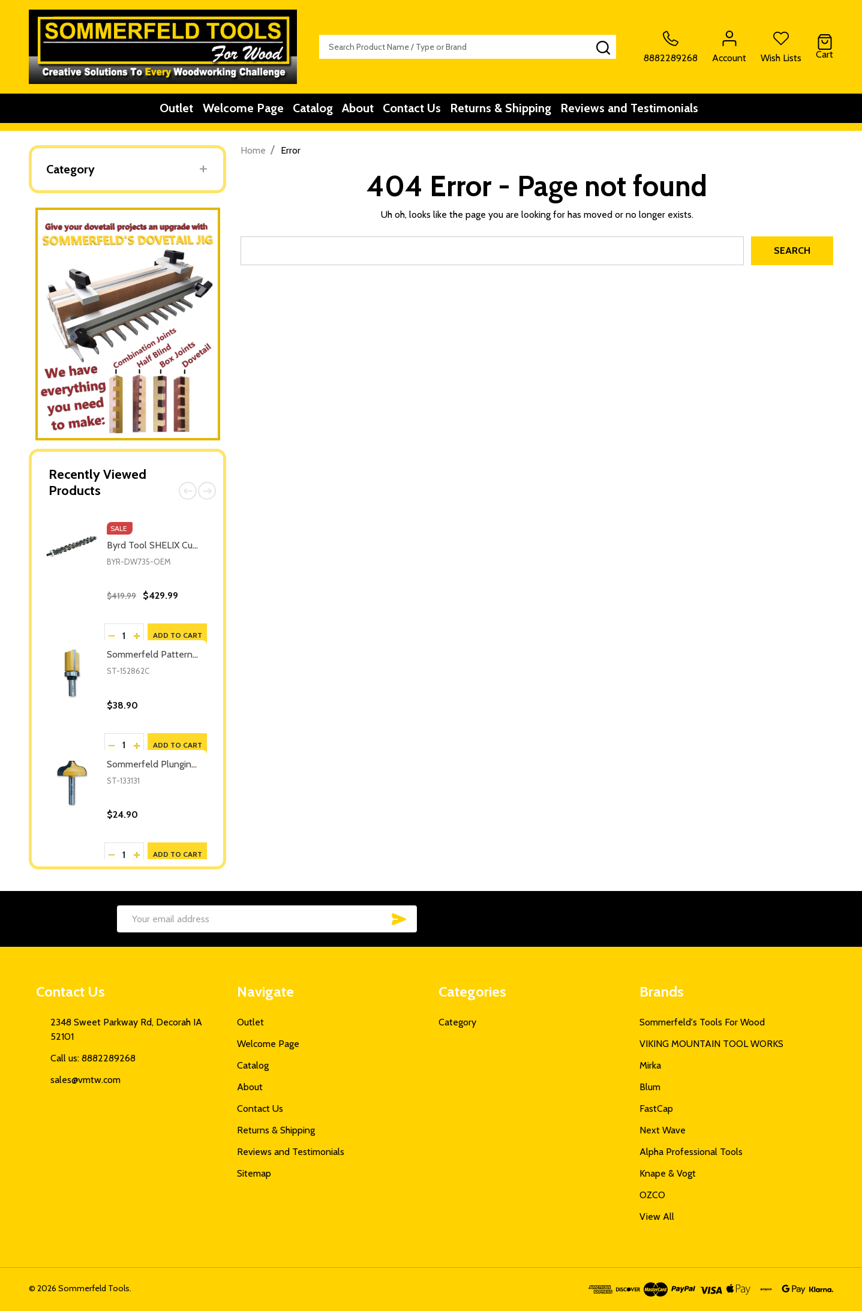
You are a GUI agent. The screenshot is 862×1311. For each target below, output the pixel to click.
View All (656, 1216)
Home (253, 150)
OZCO (652, 1195)
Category (70, 169)
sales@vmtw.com (85, 1079)
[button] (127, 324)
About (360, 112)
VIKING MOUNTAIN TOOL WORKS (711, 1043)
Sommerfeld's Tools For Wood (702, 1022)
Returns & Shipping (518, 112)
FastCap (656, 1108)
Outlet (155, 112)
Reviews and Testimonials (654, 112)
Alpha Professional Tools (691, 1151)
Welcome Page (229, 112)
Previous (188, 491)
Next (207, 491)
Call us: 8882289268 (93, 1058)
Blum (649, 1087)
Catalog (307, 112)
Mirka (650, 1065)
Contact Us (421, 112)
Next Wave (662, 1130)
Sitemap (254, 1173)
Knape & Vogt (667, 1173)
